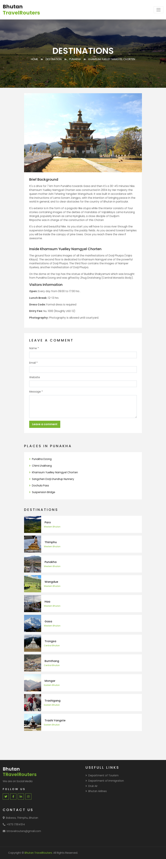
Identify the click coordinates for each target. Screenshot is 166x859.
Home (34, 59)
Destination (53, 59)
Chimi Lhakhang (40, 465)
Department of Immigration (105, 781)
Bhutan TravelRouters (38, 853)
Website (34, 377)
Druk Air (92, 786)
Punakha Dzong (40, 459)
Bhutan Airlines (96, 791)
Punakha (75, 59)
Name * (34, 348)
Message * (36, 391)
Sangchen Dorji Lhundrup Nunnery (51, 479)
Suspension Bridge (42, 492)
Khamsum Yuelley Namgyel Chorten (53, 472)
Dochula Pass (39, 485)
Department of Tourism (102, 775)
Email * (33, 363)
